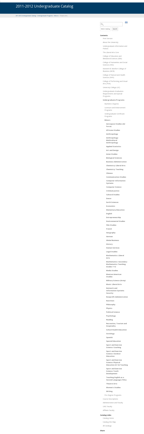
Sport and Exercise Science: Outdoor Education (114, 353)
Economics (110, 206)
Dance (108, 198)
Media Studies (112, 270)
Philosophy (110, 304)
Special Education (113, 341)
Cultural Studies (113, 194)
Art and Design (112, 150)
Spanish (109, 337)
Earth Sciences (112, 202)
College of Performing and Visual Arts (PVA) (115, 82)
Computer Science (113, 187)
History (109, 244)
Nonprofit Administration (117, 297)
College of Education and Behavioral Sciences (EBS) (112, 57)
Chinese (109, 173)
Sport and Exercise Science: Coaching (114, 346)
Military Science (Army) (116, 280)
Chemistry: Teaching (114, 169)
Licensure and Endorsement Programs (115, 108)
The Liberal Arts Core (111, 52)
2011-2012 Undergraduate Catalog (26, 16)
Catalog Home (108, 418)
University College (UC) (111, 87)
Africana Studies (113, 130)
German (109, 236)
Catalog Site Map (109, 422)
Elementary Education (115, 210)
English (109, 213)
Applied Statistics (113, 146)
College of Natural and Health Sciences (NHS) (114, 76)
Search (115, 29)
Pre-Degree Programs (113, 395)
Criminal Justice (112, 191)
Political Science (113, 312)
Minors (56, 16)
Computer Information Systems (115, 182)
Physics (109, 308)
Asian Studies (111, 154)
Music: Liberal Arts (114, 284)
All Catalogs (107, 426)
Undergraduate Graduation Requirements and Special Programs (113, 93)
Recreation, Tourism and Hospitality (116, 324)
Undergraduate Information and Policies (115, 47)
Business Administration (116, 162)
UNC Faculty (107, 406)
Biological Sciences (114, 158)
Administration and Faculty (113, 402)
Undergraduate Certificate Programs (115, 115)
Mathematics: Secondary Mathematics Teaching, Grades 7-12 (116, 264)
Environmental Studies (115, 221)
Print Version (107, 38)
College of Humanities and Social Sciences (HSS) (115, 63)
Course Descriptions (110, 399)
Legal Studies (111, 251)
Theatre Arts (111, 383)
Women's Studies (113, 387)
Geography (110, 232)
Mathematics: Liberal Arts (115, 256)
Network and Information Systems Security (115, 290)
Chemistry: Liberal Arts (115, 165)
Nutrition (110, 301)
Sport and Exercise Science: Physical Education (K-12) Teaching (117, 362)
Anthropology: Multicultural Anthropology (112, 140)
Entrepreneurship (113, 217)
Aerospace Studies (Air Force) (115, 125)
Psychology (111, 316)
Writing (109, 391)
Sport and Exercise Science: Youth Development (114, 371)
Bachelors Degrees (112, 104)
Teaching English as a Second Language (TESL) (116, 378)
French (109, 229)
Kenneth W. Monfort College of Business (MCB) (114, 69)
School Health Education (116, 330)
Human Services (112, 248)
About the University (110, 42)
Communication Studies (116, 177)
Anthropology (112, 134)
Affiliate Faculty (108, 410)
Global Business (112, 240)
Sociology (110, 333)
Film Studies (111, 225)
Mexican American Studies (113, 275)
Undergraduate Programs (45, 16)
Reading (109, 319)
